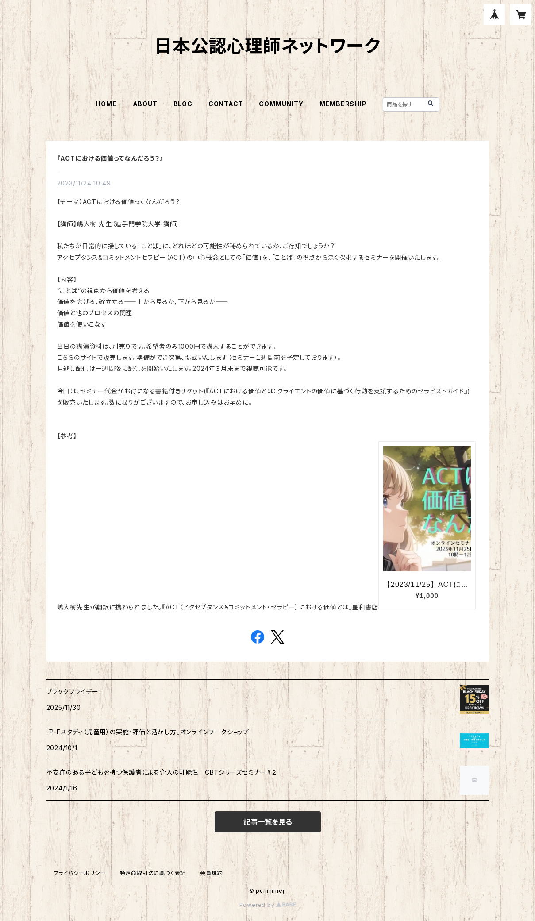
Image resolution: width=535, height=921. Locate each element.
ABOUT (145, 104)
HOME (106, 104)
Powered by (267, 905)
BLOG (182, 104)
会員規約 (211, 873)
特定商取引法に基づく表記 (153, 873)
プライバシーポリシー (80, 873)
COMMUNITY (281, 104)
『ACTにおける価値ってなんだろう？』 (110, 158)
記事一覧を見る (267, 821)
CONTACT (225, 104)
